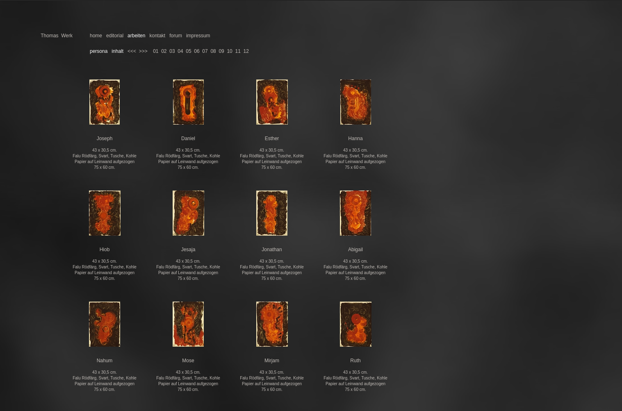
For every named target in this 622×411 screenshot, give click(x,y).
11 (237, 51)
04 (180, 51)
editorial (114, 36)
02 (163, 51)
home (96, 36)
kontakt (157, 36)
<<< (132, 51)
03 (172, 51)
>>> (143, 51)
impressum (198, 36)
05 (188, 51)
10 (229, 51)
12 (246, 51)
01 (155, 51)
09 (221, 51)
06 (196, 51)
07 (204, 51)
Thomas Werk (57, 36)
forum (175, 36)
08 (213, 51)
